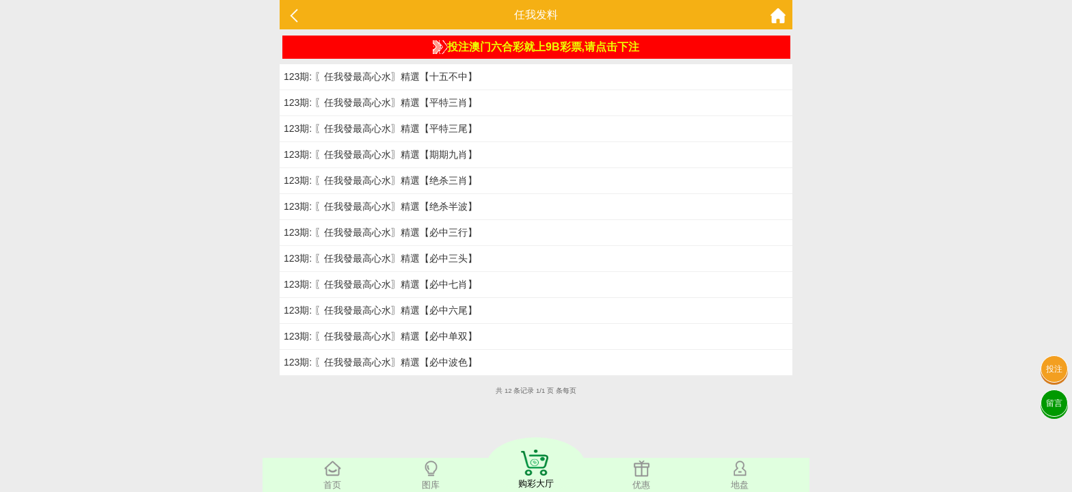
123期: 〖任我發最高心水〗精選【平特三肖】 (380, 102)
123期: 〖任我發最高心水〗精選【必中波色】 (380, 362)
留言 (1054, 403)
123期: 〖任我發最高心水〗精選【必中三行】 (380, 232)
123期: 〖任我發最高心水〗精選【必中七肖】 (380, 284)
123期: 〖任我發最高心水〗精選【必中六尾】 (380, 310)
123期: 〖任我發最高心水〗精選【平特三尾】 (380, 128)
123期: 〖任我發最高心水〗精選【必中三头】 (380, 258)
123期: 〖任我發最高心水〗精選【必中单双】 (380, 336)
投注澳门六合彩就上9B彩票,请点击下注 (536, 47)
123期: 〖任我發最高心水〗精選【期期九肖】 (380, 154)
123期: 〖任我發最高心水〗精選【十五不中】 (380, 76)
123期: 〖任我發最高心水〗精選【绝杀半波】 (380, 206)
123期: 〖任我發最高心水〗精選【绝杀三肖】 (380, 180)
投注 (1054, 369)
